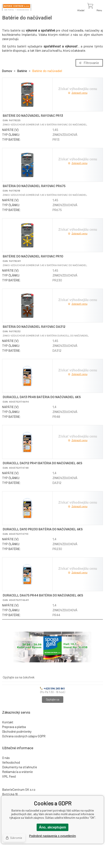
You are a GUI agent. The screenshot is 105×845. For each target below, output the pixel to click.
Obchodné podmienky (17, 731)
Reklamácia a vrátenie (17, 772)
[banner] (16, 7)
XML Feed (9, 776)
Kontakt (7, 722)
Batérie (22, 71)
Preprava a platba (14, 727)
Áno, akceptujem (52, 827)
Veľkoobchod (11, 762)
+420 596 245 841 (52, 688)
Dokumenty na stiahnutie (19, 767)
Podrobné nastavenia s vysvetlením (52, 836)
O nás (6, 758)
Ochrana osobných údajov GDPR (24, 736)
